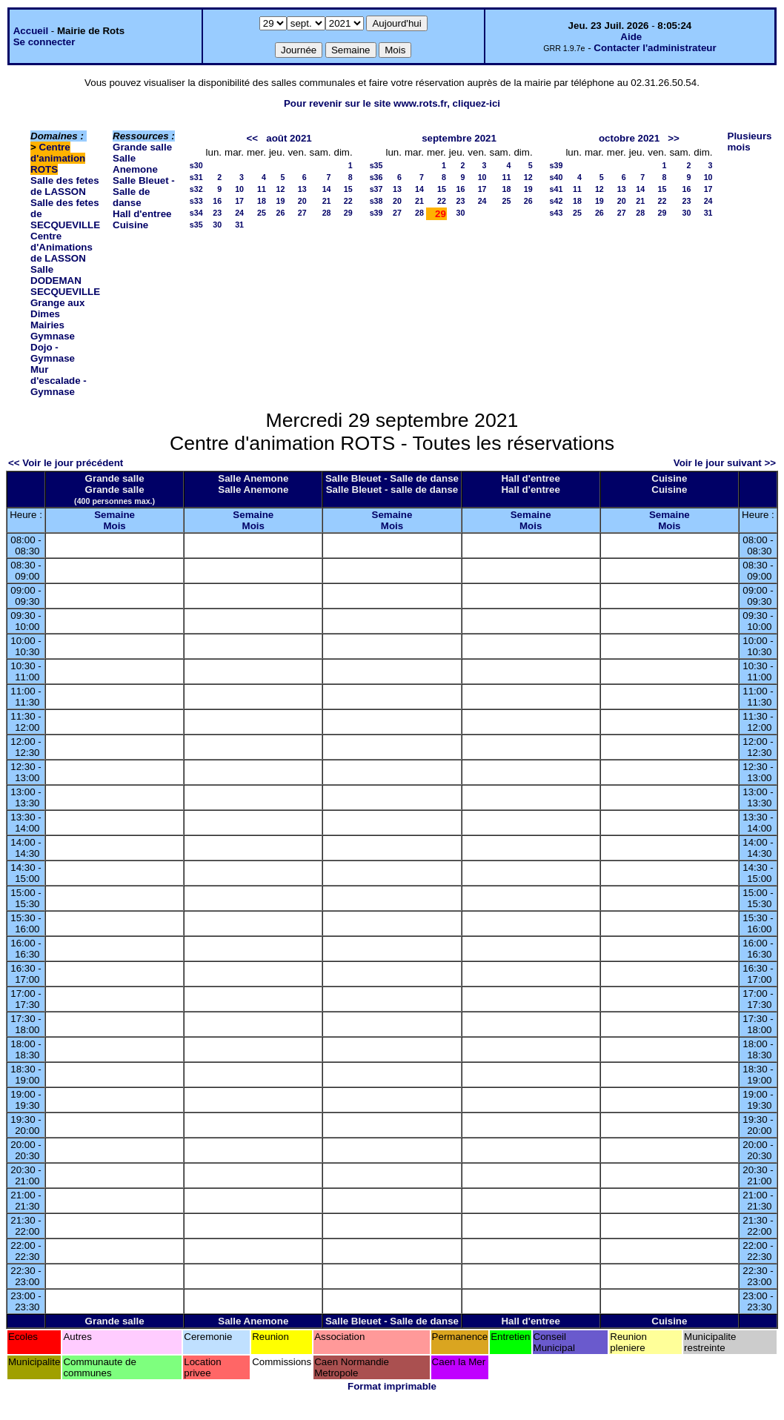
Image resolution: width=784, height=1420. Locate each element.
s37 (376, 189)
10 (239, 189)
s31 (196, 177)
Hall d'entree (142, 213)
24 (239, 212)
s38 (376, 200)
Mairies (47, 325)
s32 (196, 189)
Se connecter (44, 41)
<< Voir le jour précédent (65, 462)
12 (280, 189)
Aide (631, 36)
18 (261, 200)
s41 (556, 189)
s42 (556, 200)
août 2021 (289, 138)
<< (253, 138)
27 (302, 212)
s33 (196, 200)
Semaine (114, 514)
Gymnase (52, 336)
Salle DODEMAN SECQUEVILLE (65, 280)
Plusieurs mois (750, 141)
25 (261, 212)
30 (217, 224)
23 (217, 212)
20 (302, 200)
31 (239, 224)
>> (674, 138)
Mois (114, 525)
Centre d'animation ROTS (57, 158)
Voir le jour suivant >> (725, 462)
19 (280, 200)
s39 (376, 212)
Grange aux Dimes (57, 308)
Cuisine (130, 224)
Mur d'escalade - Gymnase (58, 380)
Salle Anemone (135, 164)
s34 (196, 212)
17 (239, 200)
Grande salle (142, 147)
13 (302, 189)
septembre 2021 (459, 138)
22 (348, 200)
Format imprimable (392, 1386)
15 (348, 189)
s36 (376, 177)
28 (326, 212)
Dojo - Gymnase (52, 353)
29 (348, 212)
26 (280, 212)
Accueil (30, 30)
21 (326, 200)
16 (217, 200)
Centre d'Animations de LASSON (61, 247)
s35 (196, 224)
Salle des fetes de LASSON (64, 186)
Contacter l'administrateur (655, 47)
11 (261, 189)
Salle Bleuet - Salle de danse (144, 191)
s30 (196, 165)
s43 (556, 212)
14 (326, 189)
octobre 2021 (629, 138)
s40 (556, 177)
